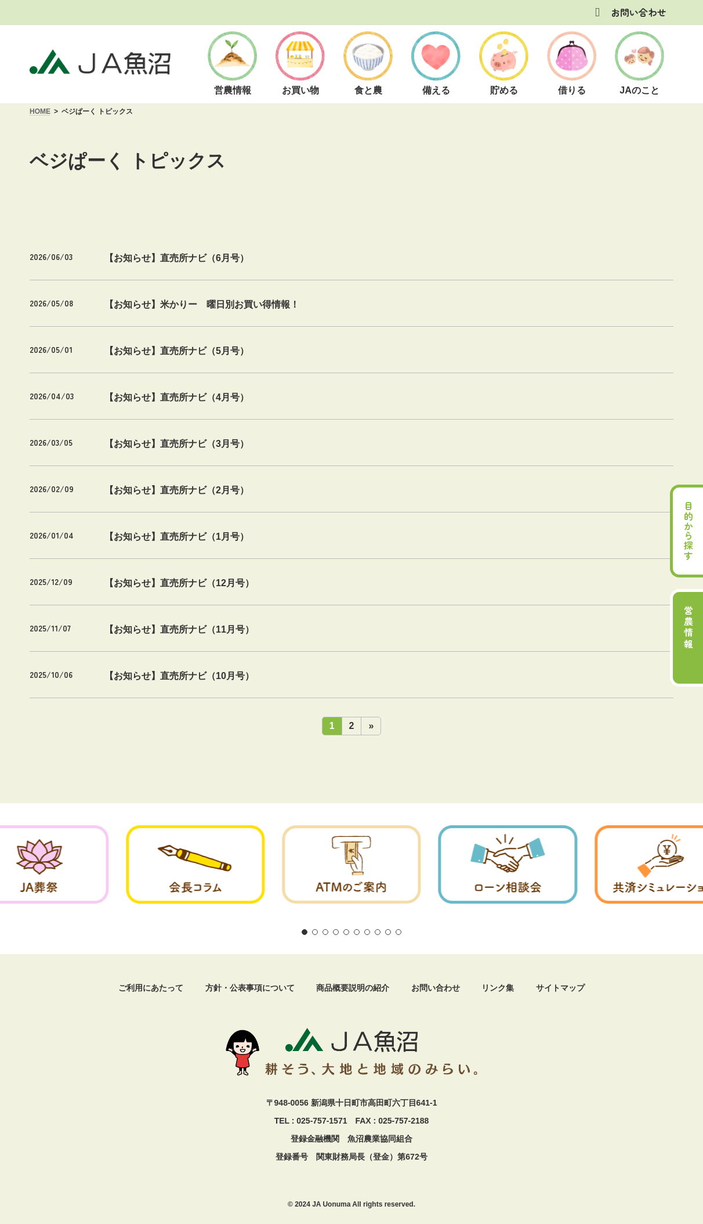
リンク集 (497, 987)
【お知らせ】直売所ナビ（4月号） (176, 397)
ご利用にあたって (150, 987)
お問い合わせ (638, 12)
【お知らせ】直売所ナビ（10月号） (179, 676)
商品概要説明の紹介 (352, 987)
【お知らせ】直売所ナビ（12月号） (179, 583)
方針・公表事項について (250, 987)
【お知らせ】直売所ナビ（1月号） (176, 536)
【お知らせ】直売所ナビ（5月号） (176, 351)
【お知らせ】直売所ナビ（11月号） (179, 629)
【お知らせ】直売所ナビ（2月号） (176, 490)
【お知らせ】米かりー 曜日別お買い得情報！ (201, 304)
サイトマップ (560, 987)
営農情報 (688, 628)
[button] (304, 932)
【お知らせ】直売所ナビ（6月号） (176, 258)
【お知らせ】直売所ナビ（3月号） (176, 444)
